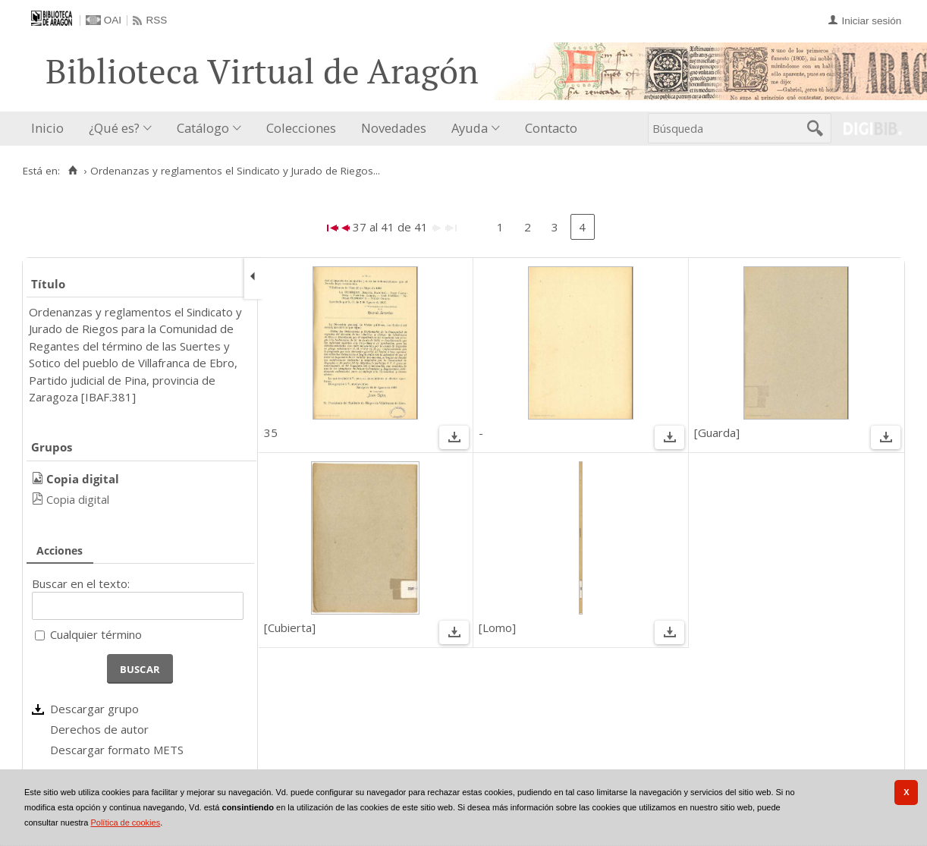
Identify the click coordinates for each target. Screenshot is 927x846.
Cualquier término (96, 634)
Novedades (393, 128)
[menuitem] (51, 129)
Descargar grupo (94, 708)
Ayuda (469, 128)
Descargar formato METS (117, 749)
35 (271, 432)
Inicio (47, 128)
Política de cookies (125, 822)
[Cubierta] (290, 627)
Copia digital (77, 499)
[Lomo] (497, 627)
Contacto (551, 128)
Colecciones (301, 128)
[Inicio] (72, 170)
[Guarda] (717, 432)
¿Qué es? (114, 128)
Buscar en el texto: (81, 583)
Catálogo (203, 128)
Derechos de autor (99, 729)
